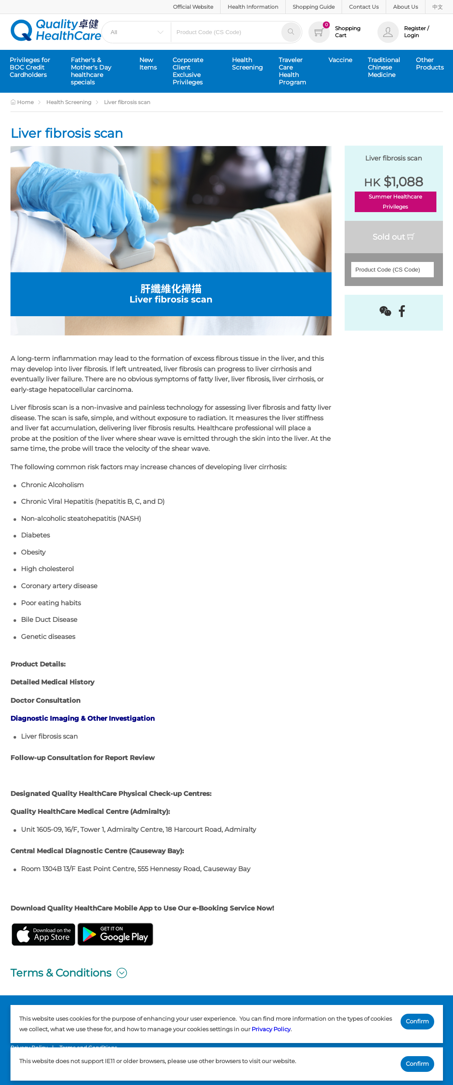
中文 (437, 6)
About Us (405, 6)
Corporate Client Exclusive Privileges (188, 71)
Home (22, 102)
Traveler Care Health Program (292, 71)
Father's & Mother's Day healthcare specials (91, 71)
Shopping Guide (314, 6)
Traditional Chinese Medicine (384, 67)
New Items (148, 63)
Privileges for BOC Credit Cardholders (30, 67)
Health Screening (247, 63)
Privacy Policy (271, 1029)
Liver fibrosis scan (127, 102)
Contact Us (364, 6)
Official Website (193, 6)
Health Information (253, 6)
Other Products (430, 63)
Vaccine (340, 59)
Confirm (417, 1021)
